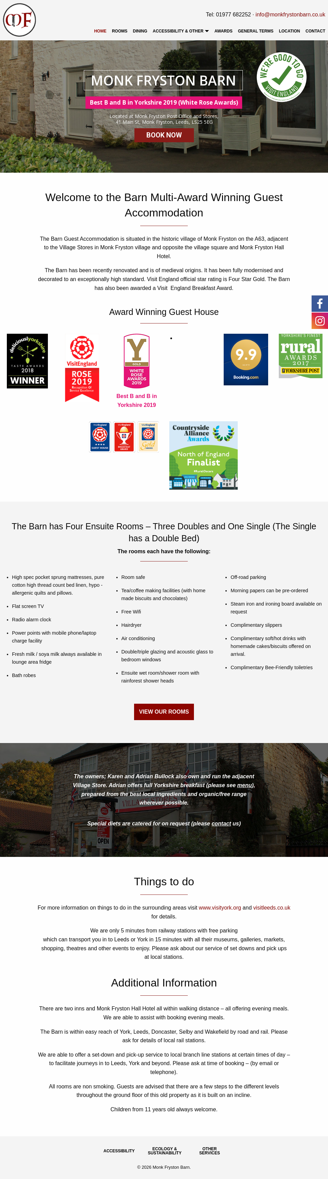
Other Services (209, 1151)
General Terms (256, 31)
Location (289, 31)
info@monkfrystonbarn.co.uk (290, 14)
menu (244, 785)
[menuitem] (100, 31)
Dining (140, 31)
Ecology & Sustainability (164, 1151)
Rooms (119, 31)
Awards (223, 31)
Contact (315, 31)
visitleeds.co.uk (272, 908)
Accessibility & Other (178, 31)
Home (100, 31)
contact (221, 823)
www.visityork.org (220, 908)
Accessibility (119, 1151)
